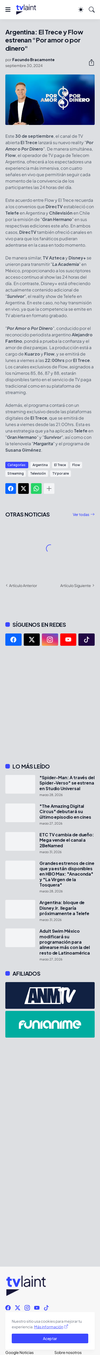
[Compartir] (89, 62)
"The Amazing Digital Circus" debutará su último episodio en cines (65, 811)
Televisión (38, 473)
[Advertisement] (50, 704)
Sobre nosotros (68, 1352)
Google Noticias (19, 1352)
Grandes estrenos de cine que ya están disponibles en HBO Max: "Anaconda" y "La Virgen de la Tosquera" (66, 874)
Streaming (15, 473)
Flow (76, 465)
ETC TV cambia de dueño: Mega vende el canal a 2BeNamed (66, 840)
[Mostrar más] (49, 488)
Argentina (40, 465)
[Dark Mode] (80, 9)
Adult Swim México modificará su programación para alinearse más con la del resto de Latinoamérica (64, 941)
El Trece (60, 465)
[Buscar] (91, 9)
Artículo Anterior (23, 585)
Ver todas (81, 514)
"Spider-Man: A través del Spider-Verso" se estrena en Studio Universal (67, 783)
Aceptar (50, 1338)
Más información (48, 1326)
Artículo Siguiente (75, 585)
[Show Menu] (8, 9)
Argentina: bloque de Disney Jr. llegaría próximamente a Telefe (64, 908)
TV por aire (60, 473)
